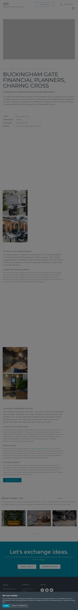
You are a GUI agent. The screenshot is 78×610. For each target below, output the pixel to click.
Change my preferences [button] (19, 605)
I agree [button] (6, 605)
